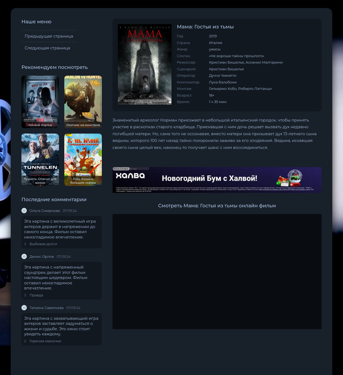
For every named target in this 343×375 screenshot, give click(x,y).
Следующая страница (47, 47)
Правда (34, 295)
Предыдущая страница (49, 36)
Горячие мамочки (43, 341)
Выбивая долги (41, 244)
